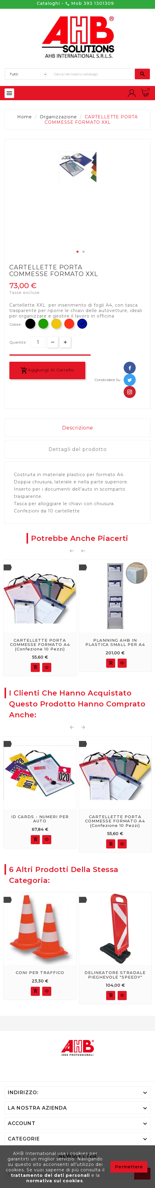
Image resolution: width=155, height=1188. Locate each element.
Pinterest (130, 392)
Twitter (130, 380)
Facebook (130, 368)
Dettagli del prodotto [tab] (78, 449)
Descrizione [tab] (77, 428)
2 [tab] (84, 252)
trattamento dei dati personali (51, 1175)
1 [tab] (77, 252)
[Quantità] (38, 342)
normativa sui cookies (54, 1180)
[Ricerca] (93, 74)
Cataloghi (48, 3)
